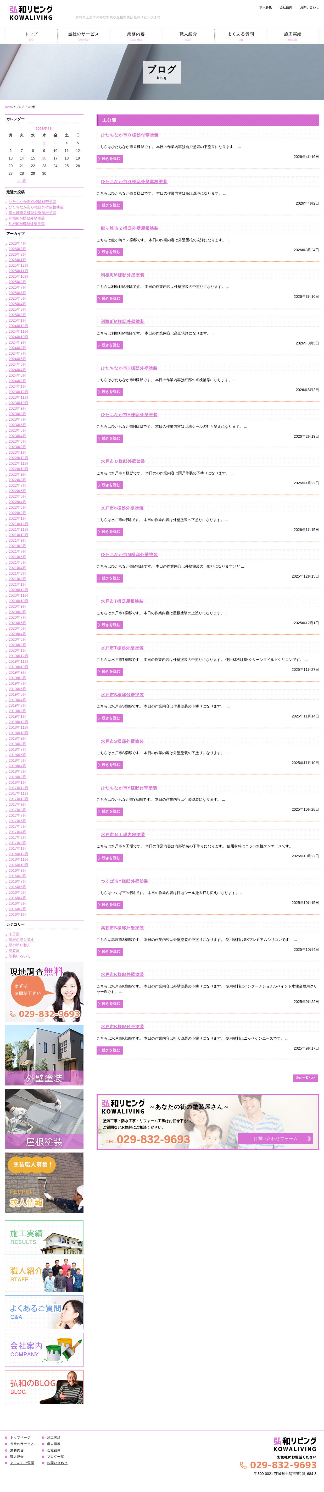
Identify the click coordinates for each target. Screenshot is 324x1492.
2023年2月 (17, 447)
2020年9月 (17, 606)
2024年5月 (17, 364)
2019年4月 (17, 700)
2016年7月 (17, 881)
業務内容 (136, 36)
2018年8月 (17, 744)
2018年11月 (18, 727)
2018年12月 (18, 722)
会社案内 (286, 7)
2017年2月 (17, 843)
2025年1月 (17, 320)
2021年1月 (17, 584)
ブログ (20, 106)
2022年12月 (18, 458)
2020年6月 (17, 623)
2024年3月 (17, 375)
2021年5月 (17, 562)
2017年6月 (17, 821)
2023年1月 (17, 452)
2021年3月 (17, 573)
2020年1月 (17, 650)
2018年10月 (18, 733)
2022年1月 (17, 518)
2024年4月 (17, 370)
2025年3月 (17, 309)
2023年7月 (17, 419)
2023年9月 (17, 408)
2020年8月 (17, 612)
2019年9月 (17, 672)
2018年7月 (17, 749)
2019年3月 (17, 705)
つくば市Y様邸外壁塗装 (124, 881)
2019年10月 (18, 667)
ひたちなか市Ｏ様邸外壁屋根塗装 (134, 181)
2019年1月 (17, 716)
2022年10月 (18, 469)
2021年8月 (17, 546)
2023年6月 (17, 425)
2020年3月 (17, 639)
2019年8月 (17, 678)
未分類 (14, 934)
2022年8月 (17, 480)
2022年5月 (17, 496)
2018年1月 (17, 782)
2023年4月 (17, 436)
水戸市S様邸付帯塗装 (122, 694)
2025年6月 (17, 293)
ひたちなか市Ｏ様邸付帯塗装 (130, 135)
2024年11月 (18, 331)
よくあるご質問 (22, 1463)
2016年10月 (18, 865)
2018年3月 (17, 771)
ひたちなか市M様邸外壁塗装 (129, 554)
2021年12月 (18, 524)
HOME (9, 106)
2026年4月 (17, 243)
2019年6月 (17, 689)
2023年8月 (17, 414)
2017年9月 (17, 804)
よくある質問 (241, 36)
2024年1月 (17, 386)
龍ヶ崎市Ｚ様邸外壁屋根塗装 (130, 228)
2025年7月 (17, 287)
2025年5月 (17, 298)
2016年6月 (17, 887)
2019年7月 (17, 683)
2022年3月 (17, 507)
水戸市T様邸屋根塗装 (122, 601)
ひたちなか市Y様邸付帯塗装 (129, 788)
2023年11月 (18, 397)
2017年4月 (17, 832)
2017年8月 (17, 810)
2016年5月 (17, 892)
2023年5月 (17, 430)
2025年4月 (17, 304)
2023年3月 (17, 441)
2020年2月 (17, 645)
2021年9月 (17, 540)
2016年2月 (17, 909)
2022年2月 (17, 513)
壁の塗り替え (20, 945)
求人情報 (54, 1444)
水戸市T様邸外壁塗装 (122, 647)
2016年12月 (18, 854)
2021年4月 (17, 568)
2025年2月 (17, 315)
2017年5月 (17, 826)
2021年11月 (18, 529)
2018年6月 (17, 755)
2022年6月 (17, 491)
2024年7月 (17, 353)
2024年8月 (17, 348)
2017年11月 (18, 793)
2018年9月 (17, 738)
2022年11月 (18, 463)
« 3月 (22, 181)
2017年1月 (17, 848)
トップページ (20, 1437)
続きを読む (111, 158)
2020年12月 (18, 590)
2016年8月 (17, 876)
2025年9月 (17, 282)
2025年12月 (18, 265)
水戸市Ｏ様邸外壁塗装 (123, 461)
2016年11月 (18, 859)
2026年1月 (17, 260)
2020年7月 (17, 617)
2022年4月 (17, 502)
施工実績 (293, 36)
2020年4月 (17, 634)
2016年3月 (17, 903)
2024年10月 (18, 337)
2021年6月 (17, 557)
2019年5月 (17, 694)
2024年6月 (17, 359)
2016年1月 (17, 914)
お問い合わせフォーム (275, 1138)
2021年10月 (18, 535)
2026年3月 (17, 249)
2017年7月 (17, 815)
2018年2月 (17, 777)
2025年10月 (18, 276)
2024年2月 (17, 381)
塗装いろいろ (20, 956)
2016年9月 (17, 870)
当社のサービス (84, 36)
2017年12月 (18, 788)
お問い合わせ (309, 7)
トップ (31, 36)
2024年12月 (18, 326)
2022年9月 (17, 474)
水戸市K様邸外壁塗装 (122, 974)
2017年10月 (18, 799)
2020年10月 (18, 601)
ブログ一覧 (55, 1456)
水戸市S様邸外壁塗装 (122, 741)
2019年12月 (18, 656)
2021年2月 (17, 579)
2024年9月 (17, 342)
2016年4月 (17, 898)
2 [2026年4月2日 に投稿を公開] (44, 143)
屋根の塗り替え (21, 939)
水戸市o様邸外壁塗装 (122, 508)
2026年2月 (17, 254)
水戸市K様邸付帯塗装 (122, 1026)
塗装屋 (14, 950)
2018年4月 (17, 766)
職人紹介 (188, 36)
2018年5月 (17, 760)
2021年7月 (17, 551)
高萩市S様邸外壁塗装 (122, 927)
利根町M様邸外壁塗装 (122, 274)
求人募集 (265, 7)
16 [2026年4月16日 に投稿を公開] (44, 158)
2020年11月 (18, 595)
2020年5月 (17, 628)
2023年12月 (18, 392)
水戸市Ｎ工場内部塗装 (123, 834)
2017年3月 (17, 837)
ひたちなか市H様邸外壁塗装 (129, 368)
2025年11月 (18, 271)
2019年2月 (17, 711)
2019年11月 (18, 661)
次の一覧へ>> (305, 1078)
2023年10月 (18, 403)
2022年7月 (17, 485)
